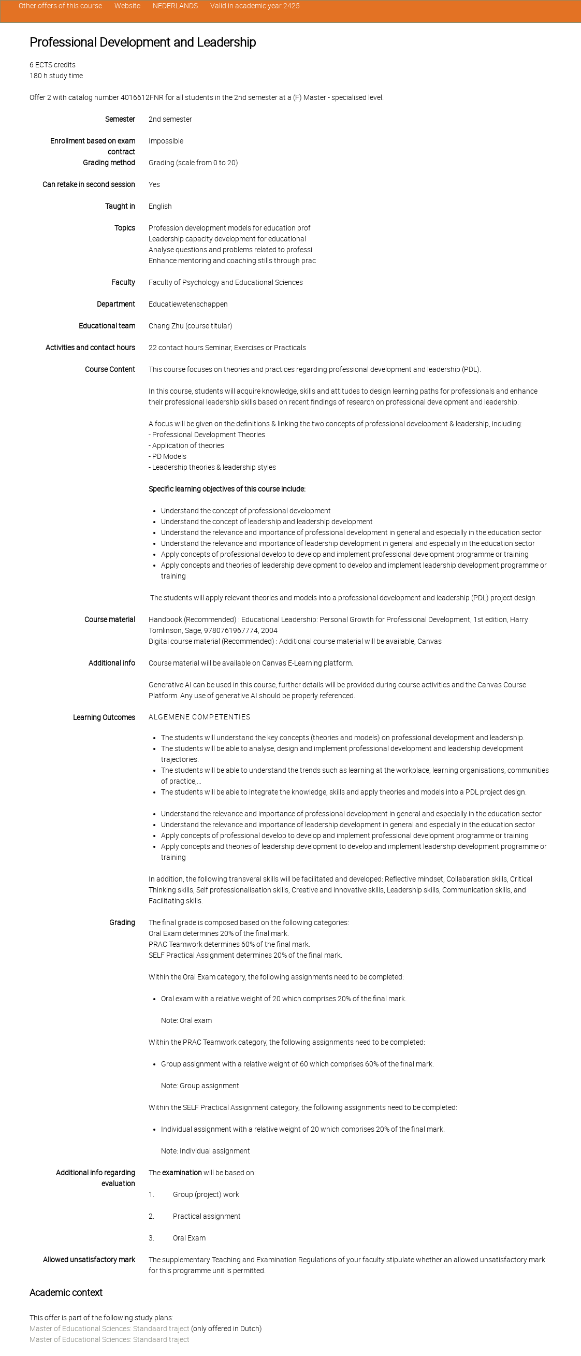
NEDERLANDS (175, 6)
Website (127, 6)
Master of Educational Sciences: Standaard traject (110, 1328)
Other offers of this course (60, 6)
